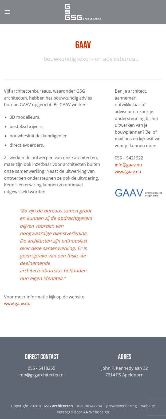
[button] (7, 11)
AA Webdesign (96, 411)
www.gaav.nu (17, 303)
